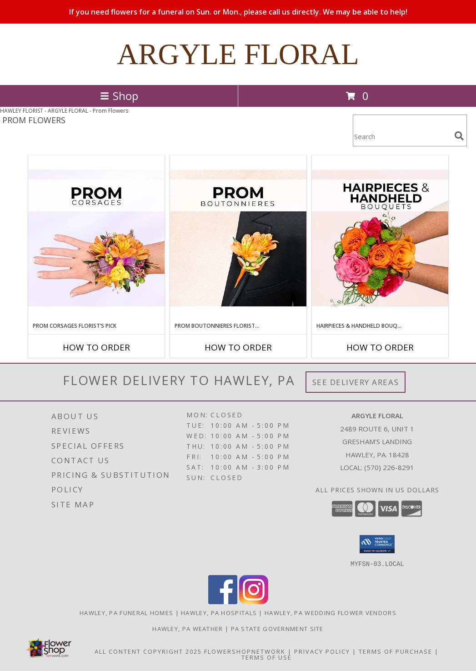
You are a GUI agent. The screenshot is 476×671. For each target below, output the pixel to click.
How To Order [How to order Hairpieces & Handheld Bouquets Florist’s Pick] (380, 347)
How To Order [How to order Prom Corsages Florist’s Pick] (96, 347)
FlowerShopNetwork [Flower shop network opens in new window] (245, 651)
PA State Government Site (277, 628)
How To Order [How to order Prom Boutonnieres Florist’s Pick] (238, 347)
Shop (119, 95)
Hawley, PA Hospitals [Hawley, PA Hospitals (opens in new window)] (219, 612)
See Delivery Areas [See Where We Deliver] (355, 382)
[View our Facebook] (222, 601)
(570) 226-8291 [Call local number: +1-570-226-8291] (389, 467)
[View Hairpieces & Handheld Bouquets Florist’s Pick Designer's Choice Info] (380, 238)
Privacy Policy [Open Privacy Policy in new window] (322, 651)
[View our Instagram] (253, 601)
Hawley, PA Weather (187, 628)
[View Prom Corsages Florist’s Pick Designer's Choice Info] (96, 238)
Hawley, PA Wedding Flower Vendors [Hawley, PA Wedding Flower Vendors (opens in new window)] (330, 612)
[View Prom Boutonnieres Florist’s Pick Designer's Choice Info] (238, 238)
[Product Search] (402, 136)
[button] (377, 544)
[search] (459, 136)
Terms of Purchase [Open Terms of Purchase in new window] (395, 651)
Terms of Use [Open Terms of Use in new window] (266, 657)
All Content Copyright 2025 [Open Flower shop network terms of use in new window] (148, 651)
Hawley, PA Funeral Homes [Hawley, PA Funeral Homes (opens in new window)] (126, 612)
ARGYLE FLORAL (238, 54)
